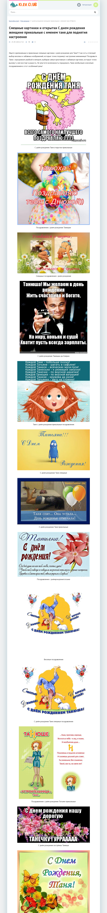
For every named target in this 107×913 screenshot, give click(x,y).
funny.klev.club (14, 21)
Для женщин (24, 21)
